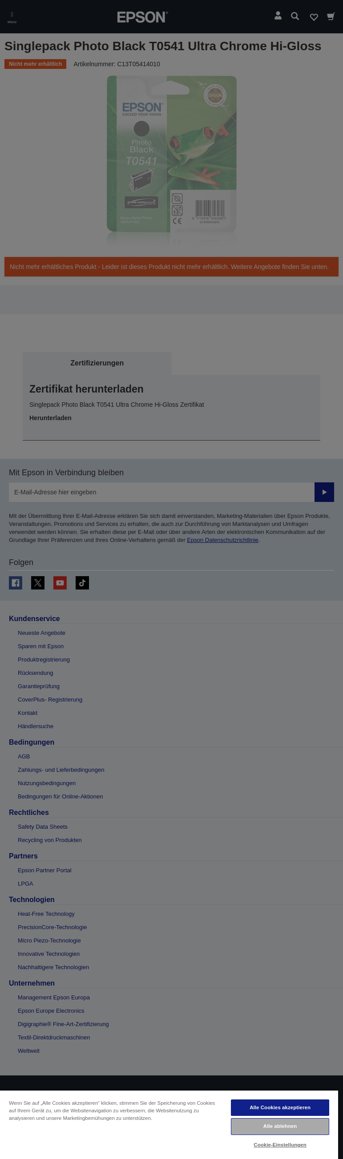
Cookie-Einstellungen (280, 1144)
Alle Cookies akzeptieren (280, 1107)
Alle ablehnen (280, 1126)
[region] (169, 1124)
